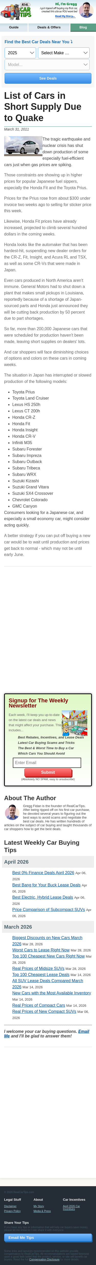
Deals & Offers (48, 27)
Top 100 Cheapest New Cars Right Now (48, 956)
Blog (83, 27)
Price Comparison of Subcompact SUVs (48, 909)
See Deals (48, 78)
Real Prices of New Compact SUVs (44, 1011)
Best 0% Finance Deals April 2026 (43, 873)
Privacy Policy (12, 1211)
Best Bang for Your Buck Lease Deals (46, 885)
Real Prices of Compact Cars (38, 1005)
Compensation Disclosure (44, 1259)
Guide (13, 27)
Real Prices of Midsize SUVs (38, 968)
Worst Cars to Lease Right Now (41, 950)
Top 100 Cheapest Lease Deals (40, 974)
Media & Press (42, 1211)
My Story (39, 1206)
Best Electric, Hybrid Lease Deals (42, 897)
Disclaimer (10, 1206)
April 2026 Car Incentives (71, 1207)
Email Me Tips (21, 1237)
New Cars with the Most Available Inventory (51, 993)
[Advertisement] (48, 634)
